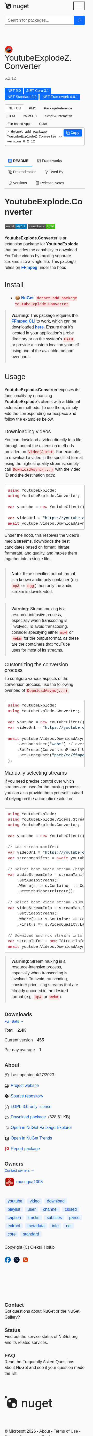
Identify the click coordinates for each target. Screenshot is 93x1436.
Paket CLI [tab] (30, 116)
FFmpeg (29, 267)
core (12, 1234)
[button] (73, 133)
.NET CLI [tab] (14, 108)
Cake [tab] (43, 124)
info (55, 1226)
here (39, 327)
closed (71, 1209)
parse (74, 1217)
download (56, 1201)
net (69, 1226)
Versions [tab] (18, 183)
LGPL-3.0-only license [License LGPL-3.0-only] (31, 1106)
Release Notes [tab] (50, 183)
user (32, 1209)
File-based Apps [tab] (20, 124)
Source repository (27, 1096)
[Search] (79, 20)
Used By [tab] (54, 171)
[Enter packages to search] (39, 20)
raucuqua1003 (29, 1182)
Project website (25, 1085)
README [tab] (19, 160)
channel (50, 1209)
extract (14, 1226)
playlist (14, 1209)
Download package (28, 1117)
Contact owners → (19, 1170)
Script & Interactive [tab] (59, 116)
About (44, 1431)
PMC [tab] (32, 108)
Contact (14, 1305)
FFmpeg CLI (23, 321)
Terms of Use (66, 1431)
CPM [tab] (11, 116)
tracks (34, 1217)
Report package (25, 1148)
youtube (15, 1201)
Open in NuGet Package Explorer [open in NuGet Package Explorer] (41, 1127)
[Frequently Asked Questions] (10, 1355)
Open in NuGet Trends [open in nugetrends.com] (31, 1138)
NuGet (27, 298)
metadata (36, 1226)
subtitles (54, 1217)
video (35, 1201)
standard (31, 1234)
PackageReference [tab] (58, 108)
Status (12, 1330)
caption (14, 1217)
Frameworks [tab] (49, 160)
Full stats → (14, 1021)
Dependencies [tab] (22, 171)
